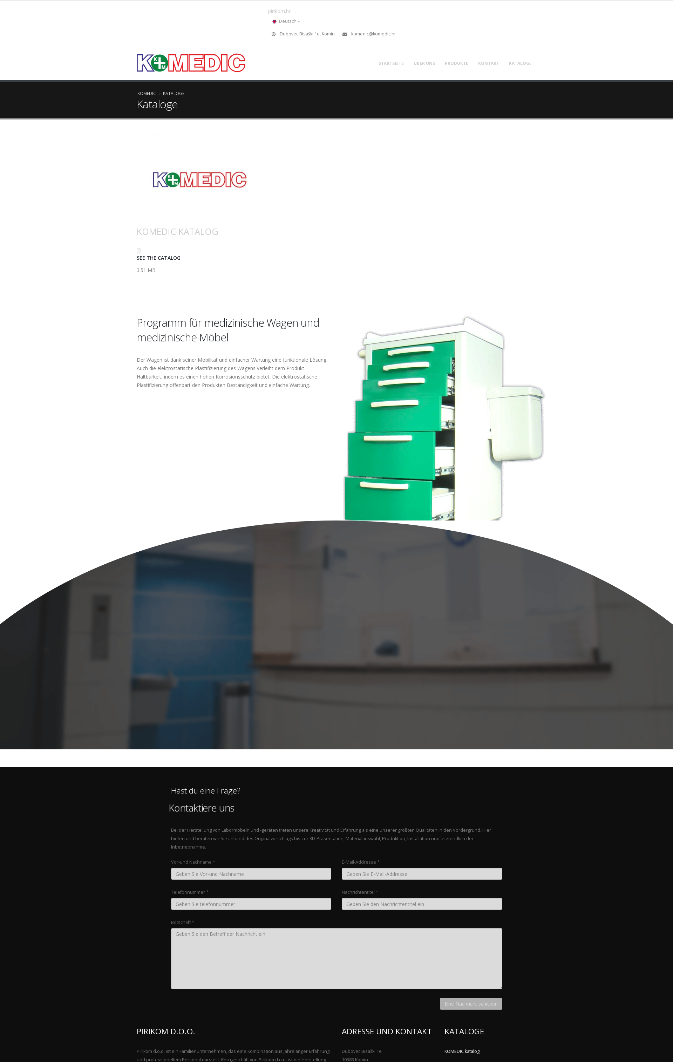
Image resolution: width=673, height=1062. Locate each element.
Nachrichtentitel (358, 892)
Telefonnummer (188, 892)
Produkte (456, 63)
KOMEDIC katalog (177, 231)
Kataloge (520, 63)
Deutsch (286, 21)
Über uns (424, 63)
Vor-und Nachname (191, 862)
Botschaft (181, 922)
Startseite (391, 63)
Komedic (146, 93)
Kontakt (488, 63)
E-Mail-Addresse (359, 862)
